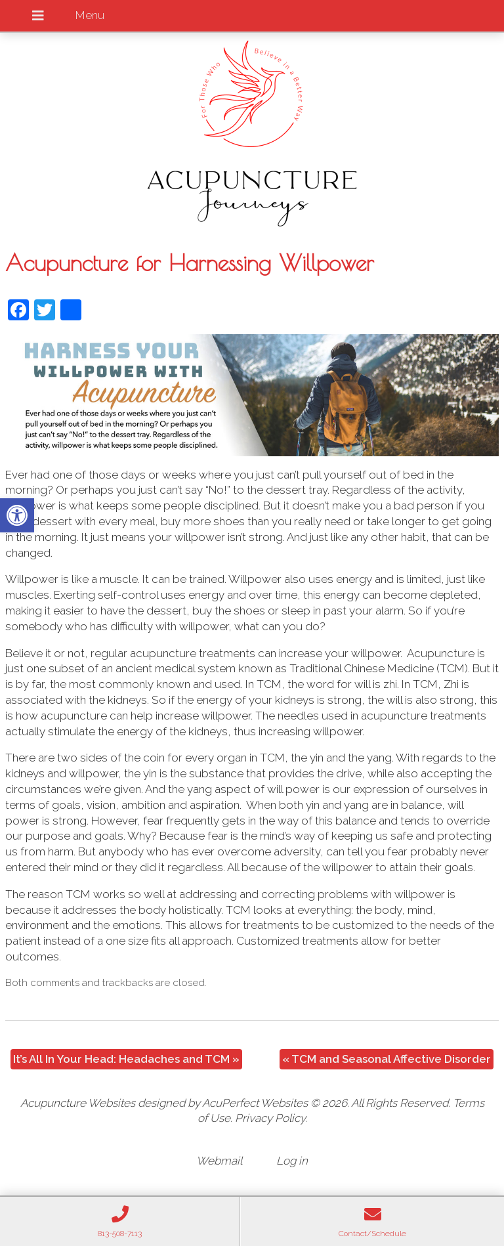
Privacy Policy (270, 1118)
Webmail (219, 1160)
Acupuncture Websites (77, 1102)
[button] (17, 515)
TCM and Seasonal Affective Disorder (386, 1058)
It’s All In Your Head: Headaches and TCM (126, 1058)
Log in (292, 1160)
